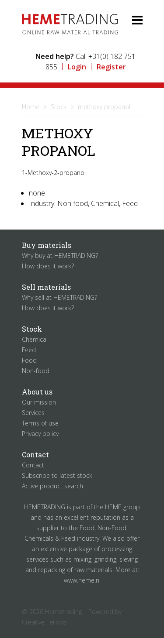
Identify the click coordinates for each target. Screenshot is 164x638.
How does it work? (48, 266)
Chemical (35, 339)
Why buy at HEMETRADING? (60, 255)
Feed (29, 350)
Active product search (52, 486)
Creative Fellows (44, 622)
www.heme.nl (82, 580)
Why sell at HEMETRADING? (59, 297)
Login (77, 67)
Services (33, 412)
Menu (130, 19)
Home (30, 107)
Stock (58, 107)
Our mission (39, 402)
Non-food (35, 371)
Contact (33, 465)
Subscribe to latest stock (57, 475)
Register (111, 67)
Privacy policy (40, 433)
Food (29, 360)
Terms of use (40, 423)
